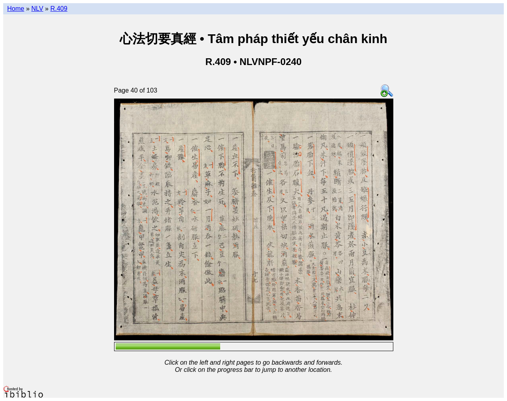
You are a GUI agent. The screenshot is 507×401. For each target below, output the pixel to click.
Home (15, 8)
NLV (37, 8)
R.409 (58, 8)
